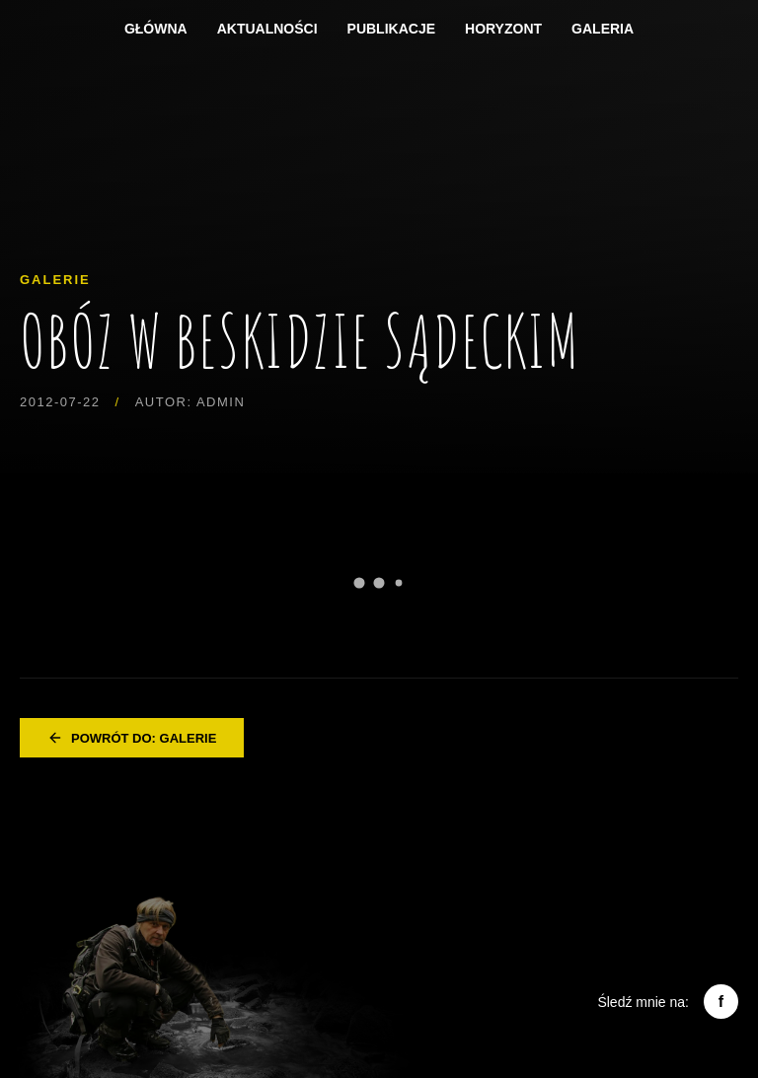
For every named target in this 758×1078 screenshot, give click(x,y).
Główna (156, 28)
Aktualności (267, 28)
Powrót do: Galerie (131, 738)
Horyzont (503, 28)
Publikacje (391, 28)
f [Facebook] (721, 1001)
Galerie (55, 279)
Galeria (602, 28)
